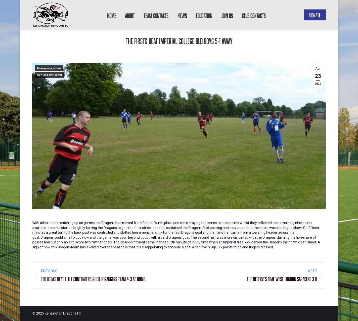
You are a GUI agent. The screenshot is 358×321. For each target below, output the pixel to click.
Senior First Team (49, 75)
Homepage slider (49, 68)
